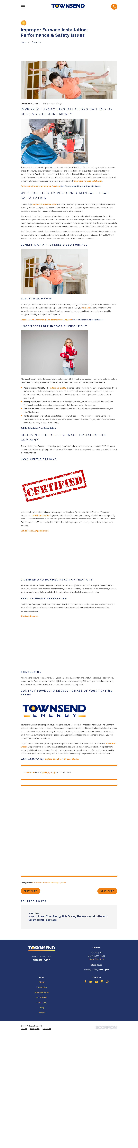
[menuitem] (24, 1029)
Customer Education (41, 883)
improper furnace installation (88, 181)
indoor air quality (58, 388)
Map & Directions (96, 959)
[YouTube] (96, 982)
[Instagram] (102, 982)
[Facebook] (85, 982)
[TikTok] (107, 982)
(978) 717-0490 (49, 772)
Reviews (41, 1013)
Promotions (42, 987)
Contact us (30, 772)
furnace (86, 308)
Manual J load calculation (45, 204)
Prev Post (31, 891)
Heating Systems (58, 883)
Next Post (107, 891)
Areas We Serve (42, 993)
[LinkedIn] (90, 982)
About (41, 982)
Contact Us (42, 1003)
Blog (42, 1008)
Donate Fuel (41, 998)
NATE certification (41, 515)
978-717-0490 (41, 961)
